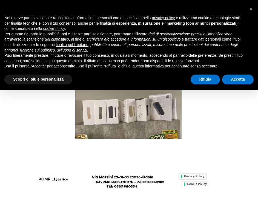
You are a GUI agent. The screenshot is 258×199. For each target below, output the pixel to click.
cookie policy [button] (54, 28)
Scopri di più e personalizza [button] (38, 79)
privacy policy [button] (163, 18)
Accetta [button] (238, 79)
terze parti (82, 34)
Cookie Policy (197, 184)
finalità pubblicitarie (72, 44)
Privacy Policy (194, 176)
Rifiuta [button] (205, 79)
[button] (250, 8)
